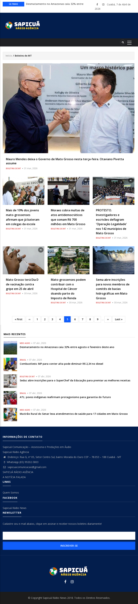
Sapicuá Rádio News (14, 508)
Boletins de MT (13, 168)
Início (9, 55)
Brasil (23, 360)
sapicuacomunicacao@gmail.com (24, 467)
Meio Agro (25, 343)
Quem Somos (11, 492)
